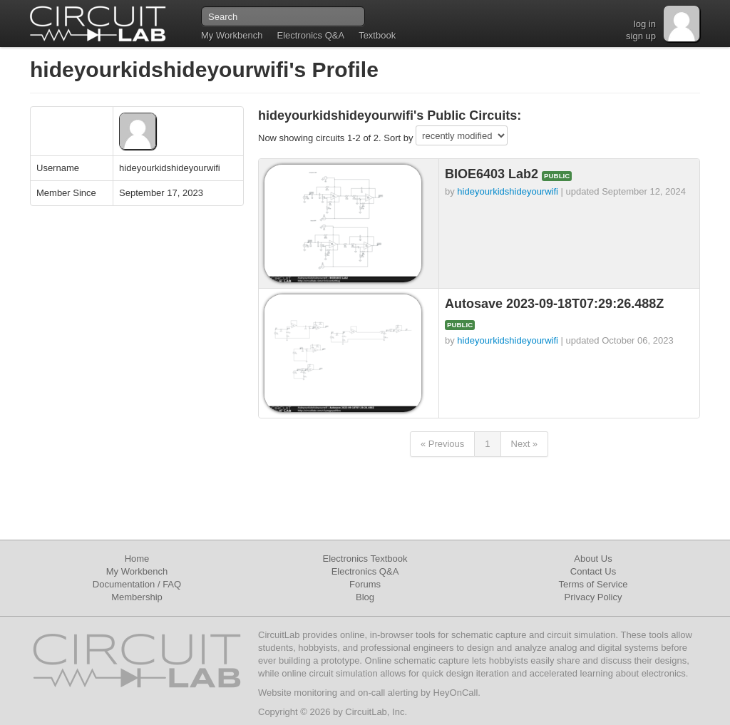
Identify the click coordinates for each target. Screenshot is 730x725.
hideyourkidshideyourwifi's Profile (204, 69)
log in (645, 24)
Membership (137, 597)
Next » (524, 443)
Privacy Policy (593, 597)
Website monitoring (297, 692)
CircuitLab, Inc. (376, 711)
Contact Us (593, 571)
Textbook (377, 35)
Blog (365, 597)
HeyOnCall (455, 692)
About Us (593, 558)
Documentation (124, 584)
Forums (365, 584)
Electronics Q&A (310, 35)
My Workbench (231, 35)
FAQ (172, 584)
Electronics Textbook (365, 558)
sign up (641, 36)
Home (137, 558)
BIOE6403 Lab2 (493, 174)
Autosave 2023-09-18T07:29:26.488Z (554, 304)
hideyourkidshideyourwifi (507, 191)
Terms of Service (593, 584)
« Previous (442, 443)
